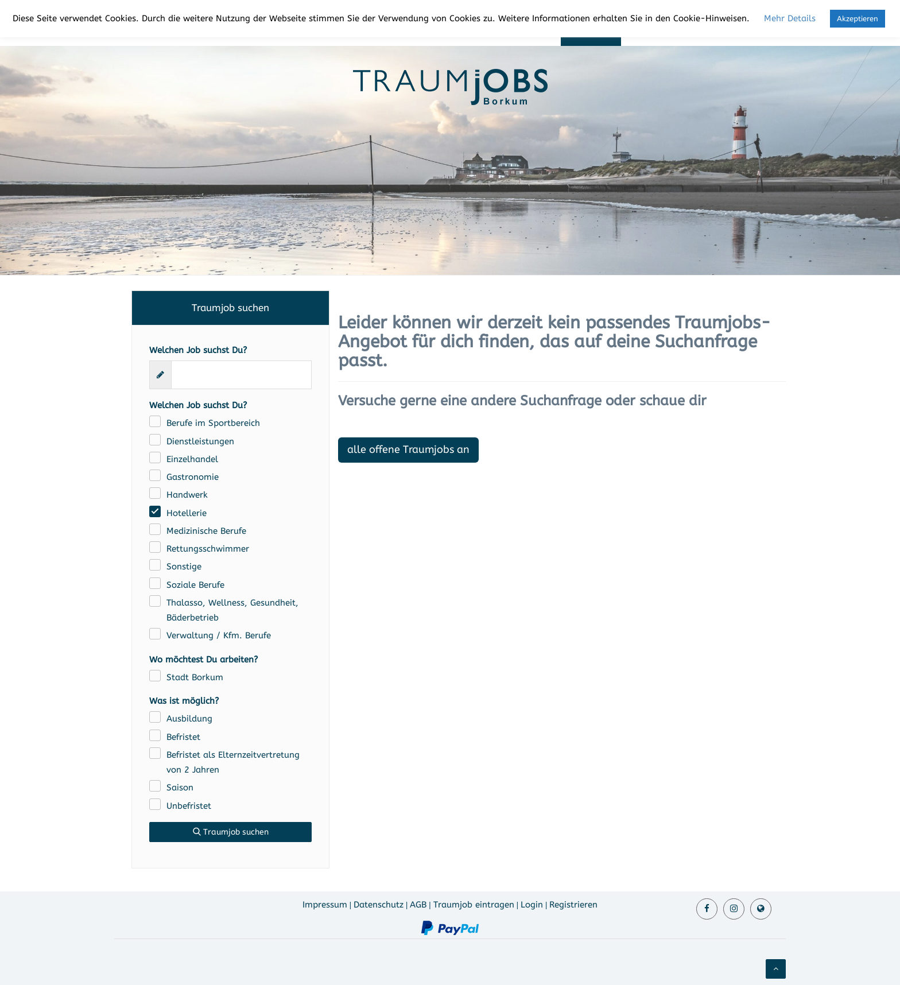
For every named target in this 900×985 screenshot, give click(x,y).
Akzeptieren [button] (857, 18)
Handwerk (187, 495)
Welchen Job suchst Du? (198, 350)
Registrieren (573, 904)
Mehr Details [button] (790, 18)
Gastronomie (192, 477)
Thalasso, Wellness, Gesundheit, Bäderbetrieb (232, 610)
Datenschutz (379, 904)
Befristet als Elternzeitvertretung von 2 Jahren (233, 762)
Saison (179, 787)
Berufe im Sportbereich (213, 423)
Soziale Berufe (195, 585)
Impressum (324, 904)
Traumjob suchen (231, 832)
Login (532, 904)
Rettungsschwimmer (207, 549)
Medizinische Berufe (206, 531)
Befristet (183, 737)
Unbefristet (188, 806)
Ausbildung (189, 718)
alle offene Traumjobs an (408, 449)
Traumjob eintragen (473, 904)
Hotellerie (186, 513)
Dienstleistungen (200, 441)
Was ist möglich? (184, 701)
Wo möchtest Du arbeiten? (203, 659)
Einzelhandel (192, 459)
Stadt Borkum (194, 677)
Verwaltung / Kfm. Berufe (218, 635)
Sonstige (183, 566)
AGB (418, 904)
